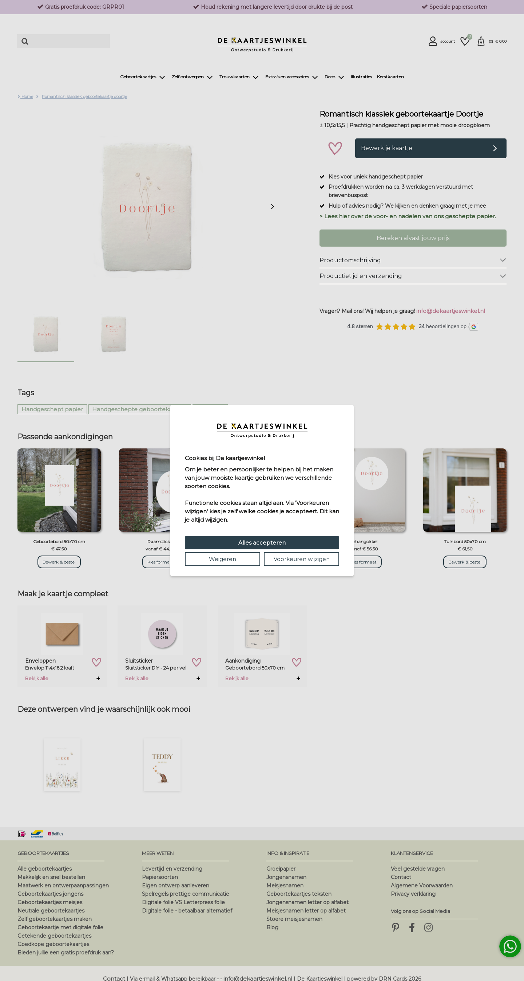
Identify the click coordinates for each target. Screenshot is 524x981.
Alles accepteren (262, 542)
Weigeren (222, 559)
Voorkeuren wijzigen (302, 559)
